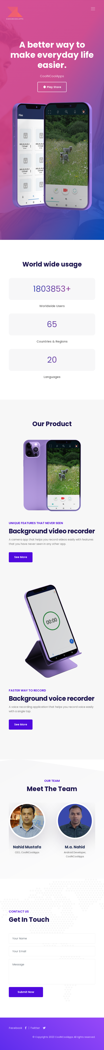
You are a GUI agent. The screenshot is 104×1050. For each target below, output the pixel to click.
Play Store (52, 87)
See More (20, 557)
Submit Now (26, 992)
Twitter (38, 1028)
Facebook (18, 1028)
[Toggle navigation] (93, 8)
